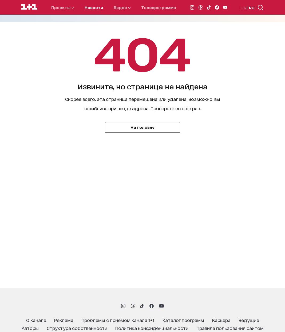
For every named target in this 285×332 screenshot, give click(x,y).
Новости (94, 7)
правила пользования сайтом (230, 327)
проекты (62, 7)
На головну (142, 127)
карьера (221, 319)
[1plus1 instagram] (123, 306)
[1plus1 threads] (133, 306)
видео (122, 7)
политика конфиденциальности (151, 327)
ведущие (249, 319)
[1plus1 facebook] (151, 306)
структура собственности (77, 327)
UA (243, 7)
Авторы (30, 327)
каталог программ (183, 319)
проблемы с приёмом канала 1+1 (118, 319)
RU (252, 7)
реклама (63, 319)
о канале (36, 319)
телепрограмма (158, 7)
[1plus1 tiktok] (142, 306)
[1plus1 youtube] (161, 306)
